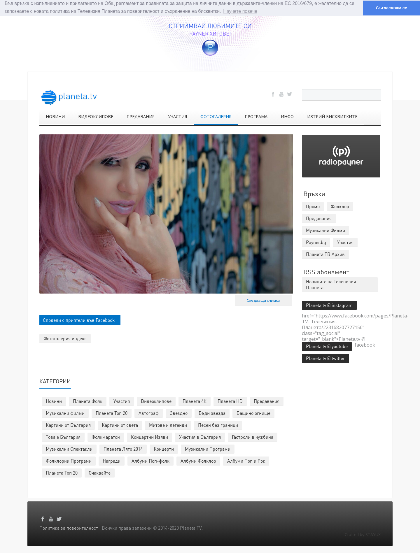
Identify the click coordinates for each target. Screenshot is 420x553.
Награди (111, 461)
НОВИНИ (55, 116)
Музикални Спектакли (69, 449)
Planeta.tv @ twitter (325, 358)
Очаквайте (100, 473)
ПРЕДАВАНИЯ (141, 116)
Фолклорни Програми (69, 461)
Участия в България (200, 437)
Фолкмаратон (106, 437)
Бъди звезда (212, 413)
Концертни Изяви (149, 437)
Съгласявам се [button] (391, 8)
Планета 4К (194, 401)
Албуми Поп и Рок (246, 461)
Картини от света (120, 425)
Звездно (179, 413)
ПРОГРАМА (256, 116)
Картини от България (68, 425)
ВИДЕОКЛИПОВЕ (95, 116)
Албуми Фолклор (198, 461)
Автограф (149, 413)
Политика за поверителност (68, 528)
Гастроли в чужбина (252, 437)
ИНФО (287, 116)
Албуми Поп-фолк (150, 461)
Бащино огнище (253, 413)
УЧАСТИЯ (177, 116)
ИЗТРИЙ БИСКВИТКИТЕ (332, 116)
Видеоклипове (156, 401)
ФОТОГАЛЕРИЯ (215, 116)
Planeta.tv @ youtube (327, 346)
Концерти (164, 449)
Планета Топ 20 (111, 413)
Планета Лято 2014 (123, 449)
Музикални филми (65, 413)
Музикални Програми (207, 449)
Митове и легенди (168, 425)
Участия (121, 401)
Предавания (266, 401)
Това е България (63, 437)
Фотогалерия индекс (65, 338)
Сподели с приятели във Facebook (79, 320)
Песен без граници (218, 425)
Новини (54, 401)
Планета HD (230, 401)
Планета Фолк (87, 401)
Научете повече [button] (240, 11)
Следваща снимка (263, 300)
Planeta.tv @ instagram (329, 305)
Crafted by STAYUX (363, 534)
